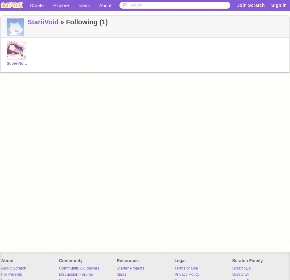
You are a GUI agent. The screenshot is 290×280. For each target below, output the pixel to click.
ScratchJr (240, 274)
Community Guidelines (79, 268)
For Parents (11, 274)
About (105, 5)
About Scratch (13, 268)
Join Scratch (251, 5)
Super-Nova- (17, 63)
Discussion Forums (76, 274)
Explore (61, 5)
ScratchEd (241, 268)
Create (37, 5)
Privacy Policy (187, 274)
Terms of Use (186, 268)
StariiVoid (42, 22)
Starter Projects (130, 268)
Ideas (84, 5)
